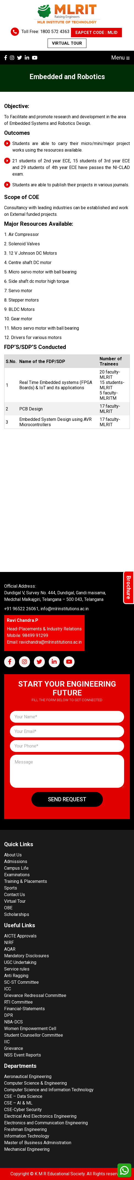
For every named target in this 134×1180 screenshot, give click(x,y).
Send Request (67, 799)
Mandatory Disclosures (26, 955)
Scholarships (16, 914)
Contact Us (14, 894)
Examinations (17, 874)
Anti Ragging (16, 975)
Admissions (15, 861)
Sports (10, 888)
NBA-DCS (13, 1022)
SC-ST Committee (21, 982)
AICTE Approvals (20, 936)
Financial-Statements (24, 1008)
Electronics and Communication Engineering (46, 1122)
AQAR (9, 949)
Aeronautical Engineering (27, 1076)
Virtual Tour (67, 43)
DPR (8, 1015)
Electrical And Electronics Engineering (40, 1116)
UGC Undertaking (20, 962)
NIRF (9, 942)
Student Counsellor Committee (33, 1035)
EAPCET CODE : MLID (96, 32)
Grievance (13, 1048)
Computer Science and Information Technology (49, 1089)
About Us (13, 855)
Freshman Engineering (25, 1129)
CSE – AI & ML (18, 1103)
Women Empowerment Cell (30, 1028)
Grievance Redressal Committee (35, 995)
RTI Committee (18, 1002)
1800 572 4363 (55, 31)
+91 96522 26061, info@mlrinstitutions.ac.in (46, 608)
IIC (7, 1041)
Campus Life (16, 868)
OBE (8, 907)
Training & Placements (25, 881)
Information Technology (26, 1136)
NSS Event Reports (22, 1055)
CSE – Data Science (23, 1096)
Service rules (16, 969)
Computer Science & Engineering (35, 1083)
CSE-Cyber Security (23, 1109)
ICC (7, 988)
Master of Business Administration (37, 1142)
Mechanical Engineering (27, 1149)
